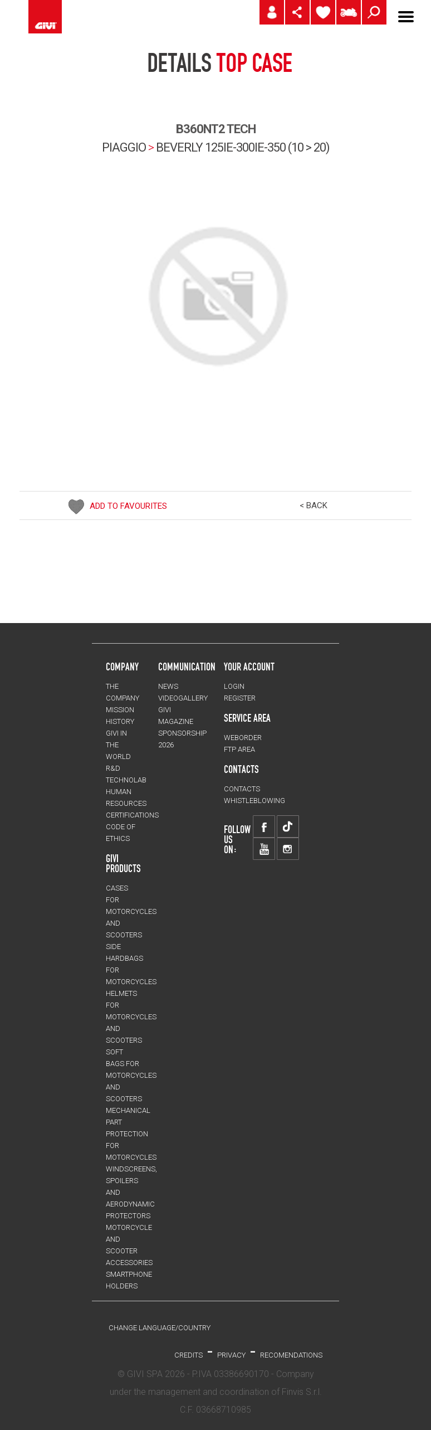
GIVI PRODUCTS (123, 863)
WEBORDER (243, 737)
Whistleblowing (254, 800)
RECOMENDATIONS (291, 1355)
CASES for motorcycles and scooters (131, 911)
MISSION (120, 710)
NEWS (168, 686)
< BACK (313, 505)
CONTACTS (242, 789)
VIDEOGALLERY (183, 698)
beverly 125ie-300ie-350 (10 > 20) (243, 147)
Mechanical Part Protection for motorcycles (131, 1133)
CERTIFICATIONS (132, 815)
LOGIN (234, 686)
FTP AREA (239, 749)
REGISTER (240, 698)
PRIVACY (231, 1355)
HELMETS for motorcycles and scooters (131, 1016)
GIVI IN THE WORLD (118, 745)
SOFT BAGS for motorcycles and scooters (131, 1075)
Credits (188, 1355)
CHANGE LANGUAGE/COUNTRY (159, 1328)
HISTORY (120, 721)
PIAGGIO (124, 147)
